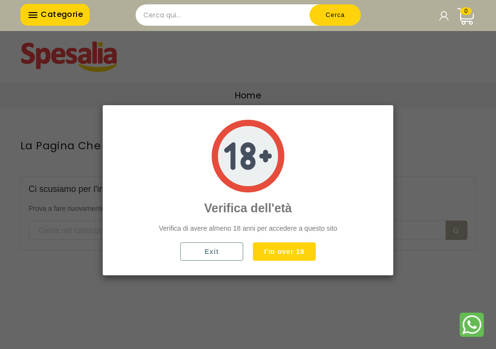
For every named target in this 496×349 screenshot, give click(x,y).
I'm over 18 (284, 251)
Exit (211, 251)
